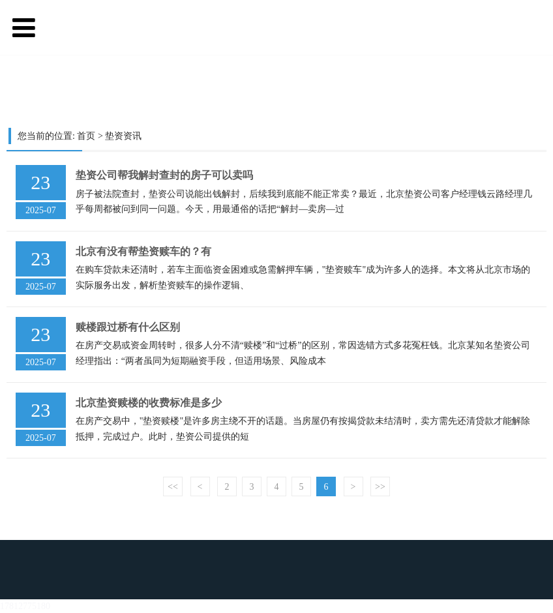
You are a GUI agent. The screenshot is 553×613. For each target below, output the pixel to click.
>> (380, 487)
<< (173, 487)
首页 (86, 136)
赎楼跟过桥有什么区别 (128, 327)
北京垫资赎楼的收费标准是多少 (149, 402)
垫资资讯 (123, 136)
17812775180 (25, 606)
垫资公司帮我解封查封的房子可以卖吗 (164, 175)
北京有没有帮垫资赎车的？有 (143, 251)
